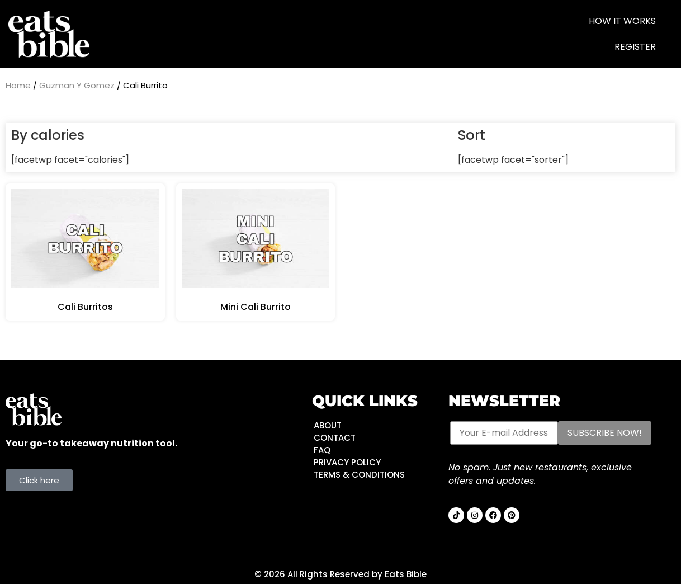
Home (18, 85)
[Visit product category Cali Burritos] (85, 252)
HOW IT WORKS (622, 21)
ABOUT (328, 425)
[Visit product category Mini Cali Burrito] (255, 252)
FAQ (322, 450)
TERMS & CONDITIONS (359, 475)
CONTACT (335, 438)
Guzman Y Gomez (77, 85)
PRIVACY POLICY (347, 462)
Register (635, 46)
